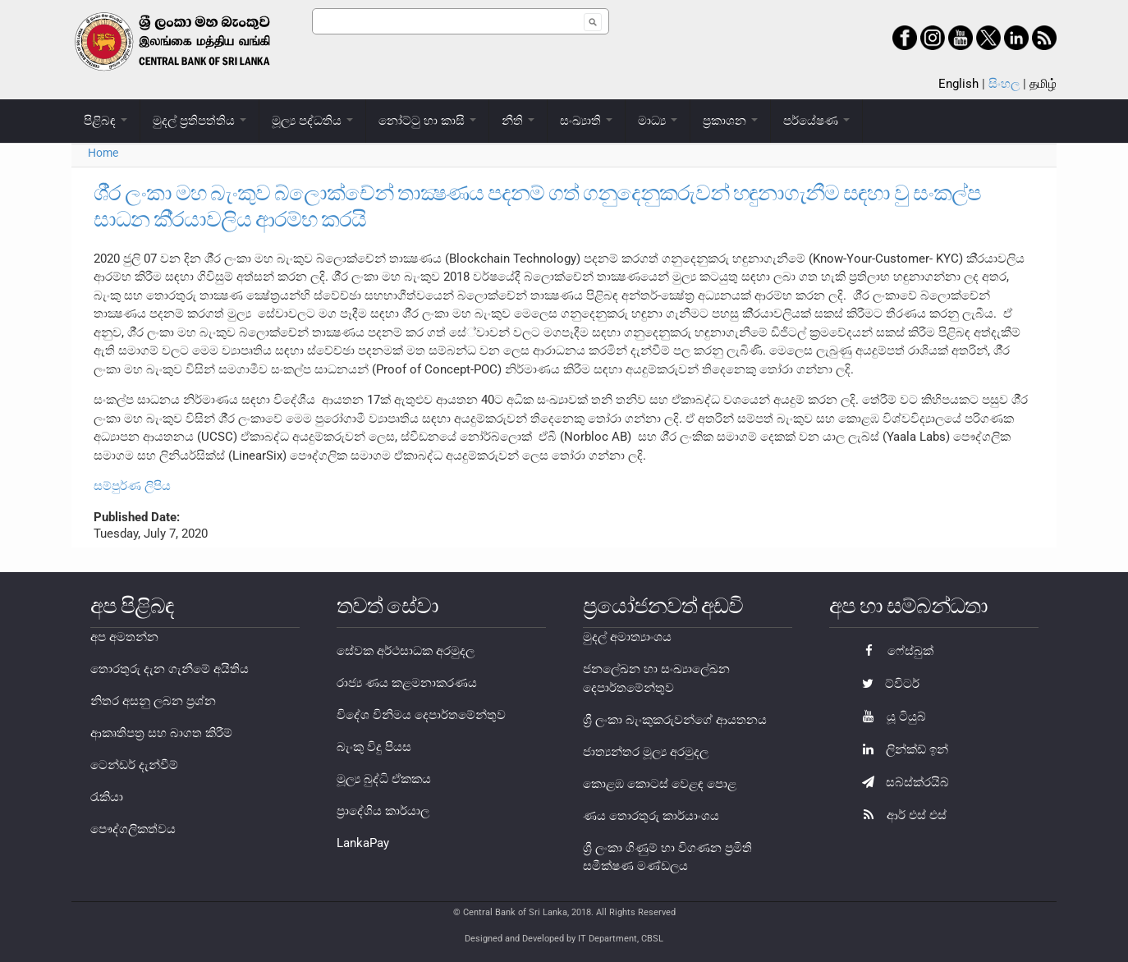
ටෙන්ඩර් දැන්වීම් (134, 765)
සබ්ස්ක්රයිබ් (901, 782)
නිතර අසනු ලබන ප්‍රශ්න (153, 701)
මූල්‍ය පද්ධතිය (312, 120)
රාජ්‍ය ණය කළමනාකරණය (407, 683)
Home (103, 152)
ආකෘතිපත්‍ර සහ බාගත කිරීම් (161, 733)
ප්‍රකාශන (730, 120)
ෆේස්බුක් (893, 651)
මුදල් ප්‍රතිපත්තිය (199, 120)
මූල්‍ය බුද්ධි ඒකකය (384, 779)
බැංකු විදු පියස (374, 747)
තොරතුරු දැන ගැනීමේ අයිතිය (169, 669)
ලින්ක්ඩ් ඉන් (901, 749)
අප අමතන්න (124, 637)
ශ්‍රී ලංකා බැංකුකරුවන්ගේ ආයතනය (675, 719)
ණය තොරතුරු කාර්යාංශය (651, 816)
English (958, 83)
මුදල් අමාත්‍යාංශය (627, 637)
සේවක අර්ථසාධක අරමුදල (406, 651)
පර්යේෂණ (816, 120)
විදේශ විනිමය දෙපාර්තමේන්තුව (421, 715)
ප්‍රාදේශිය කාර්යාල (383, 811)
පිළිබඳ (105, 120)
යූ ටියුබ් (890, 716)
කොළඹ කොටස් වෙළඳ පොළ (659, 783)
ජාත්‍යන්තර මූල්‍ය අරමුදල (645, 751)
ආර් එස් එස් (900, 815)
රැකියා (106, 797)
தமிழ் (1043, 83)
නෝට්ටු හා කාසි (427, 120)
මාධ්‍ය (657, 120)
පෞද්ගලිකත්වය (133, 829)
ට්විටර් (886, 683)
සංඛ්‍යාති (586, 120)
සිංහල (1004, 83)
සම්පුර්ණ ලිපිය (132, 486)
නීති (518, 120)
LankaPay (363, 843)
